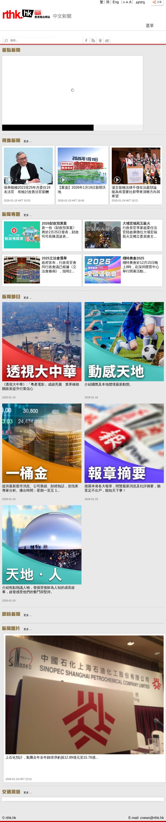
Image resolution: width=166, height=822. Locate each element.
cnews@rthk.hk (152, 818)
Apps (140, 3)
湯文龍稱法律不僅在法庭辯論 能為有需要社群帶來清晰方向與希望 (136, 192)
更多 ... (28, 141)
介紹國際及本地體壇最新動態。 (109, 384)
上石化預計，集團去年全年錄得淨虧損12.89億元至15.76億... (51, 757)
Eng (116, 2)
